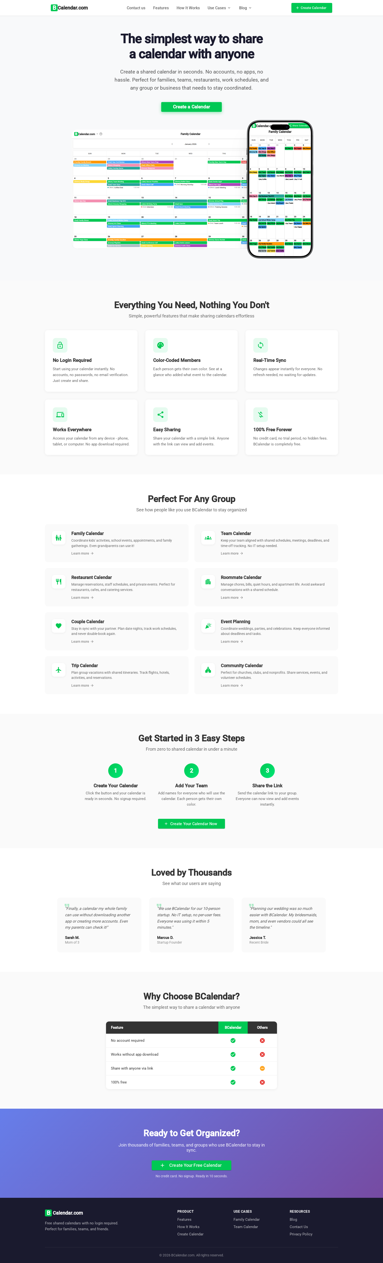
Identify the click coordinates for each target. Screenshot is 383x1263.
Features (161, 8)
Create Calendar (190, 1234)
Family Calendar (247, 1219)
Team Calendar (246, 1227)
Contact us (136, 8)
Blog (293, 1219)
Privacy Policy (301, 1234)
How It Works (188, 8)
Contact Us (299, 1227)
